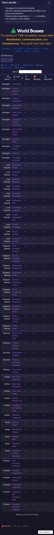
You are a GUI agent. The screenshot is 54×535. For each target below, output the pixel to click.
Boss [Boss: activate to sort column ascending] (7, 78)
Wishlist (15, 65)
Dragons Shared (32, 48)
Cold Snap (16, 84)
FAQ (15, 526)
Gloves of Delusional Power (16, 282)
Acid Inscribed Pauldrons (16, 463)
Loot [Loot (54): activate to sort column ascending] (16, 78)
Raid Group (7, 56)
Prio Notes (6, 68)
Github (25, 526)
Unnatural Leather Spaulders (16, 453)
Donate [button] (6, 526)
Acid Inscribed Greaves (15, 248)
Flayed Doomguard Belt (17, 217)
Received (28, 65)
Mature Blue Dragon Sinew (17, 132)
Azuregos (6, 48)
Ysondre (35, 51)
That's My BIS (9, 2)
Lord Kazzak (18, 48)
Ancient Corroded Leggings (16, 258)
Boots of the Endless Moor (17, 335)
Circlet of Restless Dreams (15, 345)
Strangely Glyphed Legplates (16, 506)
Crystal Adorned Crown (15, 91)
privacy (20, 526)
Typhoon (15, 153)
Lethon (18, 51)
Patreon (32, 16)
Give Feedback (45, 532)
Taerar (26, 51)
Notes (40, 65)
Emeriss (45, 48)
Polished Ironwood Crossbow (16, 362)
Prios (4, 65)
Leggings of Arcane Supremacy (16, 122)
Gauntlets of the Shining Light (17, 408)
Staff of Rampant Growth (15, 318)
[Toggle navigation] (49, 2)
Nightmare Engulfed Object (16, 309)
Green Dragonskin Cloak (16, 292)
